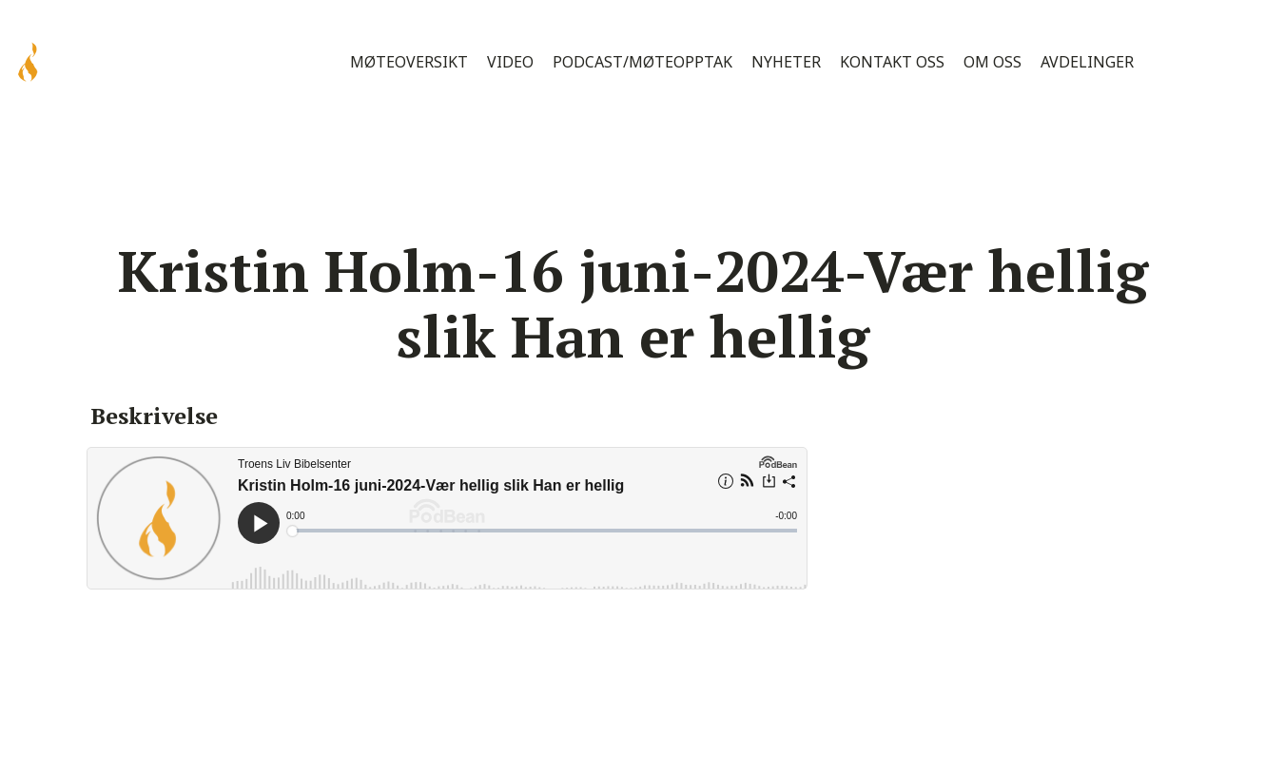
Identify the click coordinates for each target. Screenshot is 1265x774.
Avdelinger (1087, 62)
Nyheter (786, 62)
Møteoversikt (409, 62)
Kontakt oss (892, 62)
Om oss (992, 62)
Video (510, 62)
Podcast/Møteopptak (642, 62)
